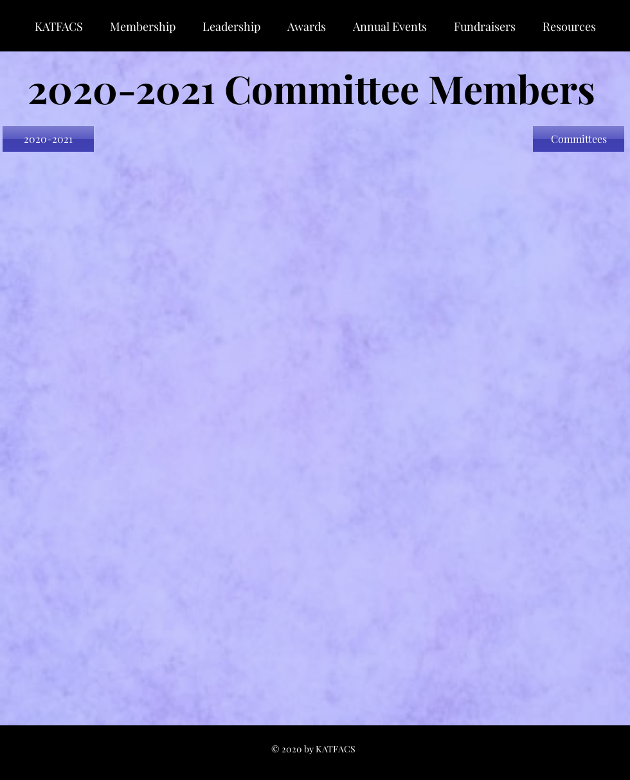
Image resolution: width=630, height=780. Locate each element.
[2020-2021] (48, 139)
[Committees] (578, 139)
